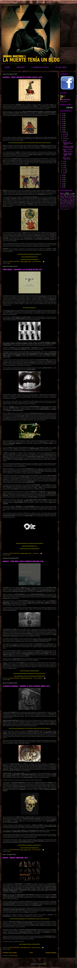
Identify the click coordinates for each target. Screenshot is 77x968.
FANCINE (7, 67)
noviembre (65, 135)
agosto (64, 140)
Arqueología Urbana (69, 206)
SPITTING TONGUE (61, 67)
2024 (63, 117)
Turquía (63, 206)
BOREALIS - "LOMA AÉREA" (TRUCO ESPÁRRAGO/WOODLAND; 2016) (23, 561)
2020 (63, 125)
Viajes (67, 202)
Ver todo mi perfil (63, 101)
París (65, 207)
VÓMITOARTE (20, 67)
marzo (64, 169)
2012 (63, 183)
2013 (63, 181)
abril (64, 167)
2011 (63, 185)
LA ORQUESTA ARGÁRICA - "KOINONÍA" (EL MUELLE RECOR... (67, 155)
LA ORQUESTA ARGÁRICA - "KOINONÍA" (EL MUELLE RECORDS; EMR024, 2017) (26, 686)
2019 (63, 127)
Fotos (63, 202)
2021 (63, 123)
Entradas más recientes (10, 952)
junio (64, 163)
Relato (73, 200)
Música (8, 263)
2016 (63, 175)
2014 (63, 179)
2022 (63, 121)
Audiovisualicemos (63, 205)
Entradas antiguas (51, 952)
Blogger (44, 964)
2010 (63, 187)
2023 (63, 119)
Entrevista (73, 197)
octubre (64, 136)
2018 (63, 129)
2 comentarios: (36, 553)
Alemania (69, 207)
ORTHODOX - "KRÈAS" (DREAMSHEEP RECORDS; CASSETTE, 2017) (22, 77)
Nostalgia (68, 200)
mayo (64, 165)
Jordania (69, 205)
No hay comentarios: (36, 261)
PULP (61, 197)
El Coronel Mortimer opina (67, 195)
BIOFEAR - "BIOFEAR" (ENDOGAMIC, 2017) (15, 858)
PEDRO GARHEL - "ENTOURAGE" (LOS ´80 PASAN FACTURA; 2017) (22, 269)
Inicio (31, 952)
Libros (61, 195)
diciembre (65, 133)
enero (64, 173)
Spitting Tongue (65, 203)
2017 (63, 131)
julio (63, 161)
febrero (64, 171)
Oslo (72, 203)
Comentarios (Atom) (13, 955)
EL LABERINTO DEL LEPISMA (40, 67)
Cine (70, 193)
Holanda (66, 209)
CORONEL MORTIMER (66, 99)
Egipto (74, 205)
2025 (63, 115)
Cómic (61, 207)
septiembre (65, 138)
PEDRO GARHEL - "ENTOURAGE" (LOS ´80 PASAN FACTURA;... (68, 147)
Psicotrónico (66, 197)
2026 (63, 113)
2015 (63, 177)
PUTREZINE (62, 200)
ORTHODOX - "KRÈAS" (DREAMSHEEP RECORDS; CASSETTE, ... (68, 143)
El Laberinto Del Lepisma (67, 199)
